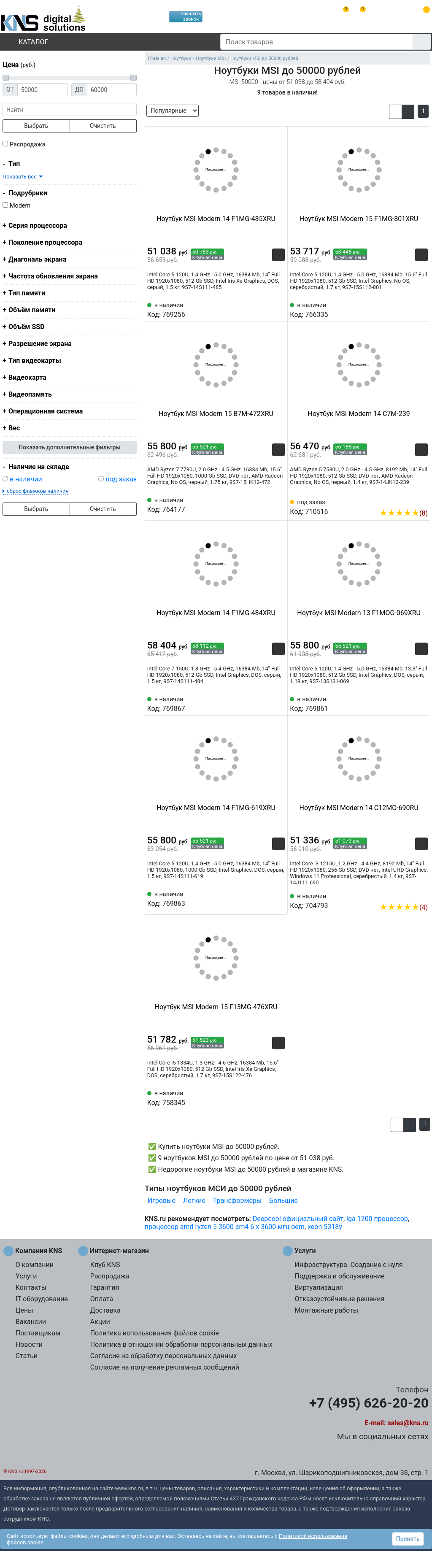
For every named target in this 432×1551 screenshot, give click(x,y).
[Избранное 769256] (278, 309)
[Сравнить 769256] (264, 309)
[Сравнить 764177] (264, 504)
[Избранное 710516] (421, 500)
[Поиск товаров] (316, 42)
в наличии (26, 479)
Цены (24, 1310)
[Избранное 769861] (421, 703)
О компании (35, 1265)
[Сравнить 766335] (407, 309)
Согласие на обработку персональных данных (163, 1356)
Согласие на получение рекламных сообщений (164, 1367)
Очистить (103, 125)
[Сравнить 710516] (407, 500)
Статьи (27, 1356)
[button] (395, 112)
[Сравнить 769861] (407, 703)
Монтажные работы (326, 1310)
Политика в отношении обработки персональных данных (181, 1344)
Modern (20, 205)
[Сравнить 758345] (264, 1097)
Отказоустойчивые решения (339, 1299)
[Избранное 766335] (421, 309)
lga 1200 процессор (377, 1219)
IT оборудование (42, 1299)
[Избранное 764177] (278, 504)
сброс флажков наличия (37, 491)
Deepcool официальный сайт (298, 1219)
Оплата (101, 1299)
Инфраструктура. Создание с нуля (348, 1265)
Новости (29, 1344)
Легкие (194, 1201)
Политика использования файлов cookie (154, 1333)
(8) (403, 513)
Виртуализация (318, 1287)
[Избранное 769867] (278, 703)
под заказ (121, 479)
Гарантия (104, 1287)
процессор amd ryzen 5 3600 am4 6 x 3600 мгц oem (225, 1227)
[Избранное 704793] (421, 894)
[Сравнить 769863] (264, 898)
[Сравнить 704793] (407, 894)
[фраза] (70, 109)
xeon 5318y (325, 1227)
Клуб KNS (105, 1265)
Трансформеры (237, 1201)
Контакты (31, 1287)
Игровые (162, 1201)
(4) (403, 907)
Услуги (26, 1276)
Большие (283, 1201)
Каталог (26, 42)
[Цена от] (42, 89)
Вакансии (31, 1322)
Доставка (105, 1310)
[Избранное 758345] (278, 1097)
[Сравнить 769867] (264, 703)
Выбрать (36, 125)
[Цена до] (112, 89)
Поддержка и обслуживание (339, 1276)
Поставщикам (38, 1333)
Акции (100, 1322)
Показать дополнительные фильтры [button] (70, 447)
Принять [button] (408, 1538)
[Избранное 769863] (278, 898)
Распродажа (28, 144)
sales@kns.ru (408, 1423)
